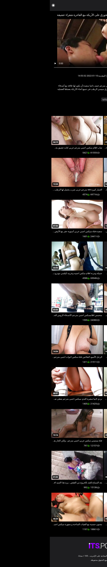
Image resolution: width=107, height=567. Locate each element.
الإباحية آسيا (90, 99)
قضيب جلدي (69, 99)
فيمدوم (80, 99)
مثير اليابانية (57, 99)
